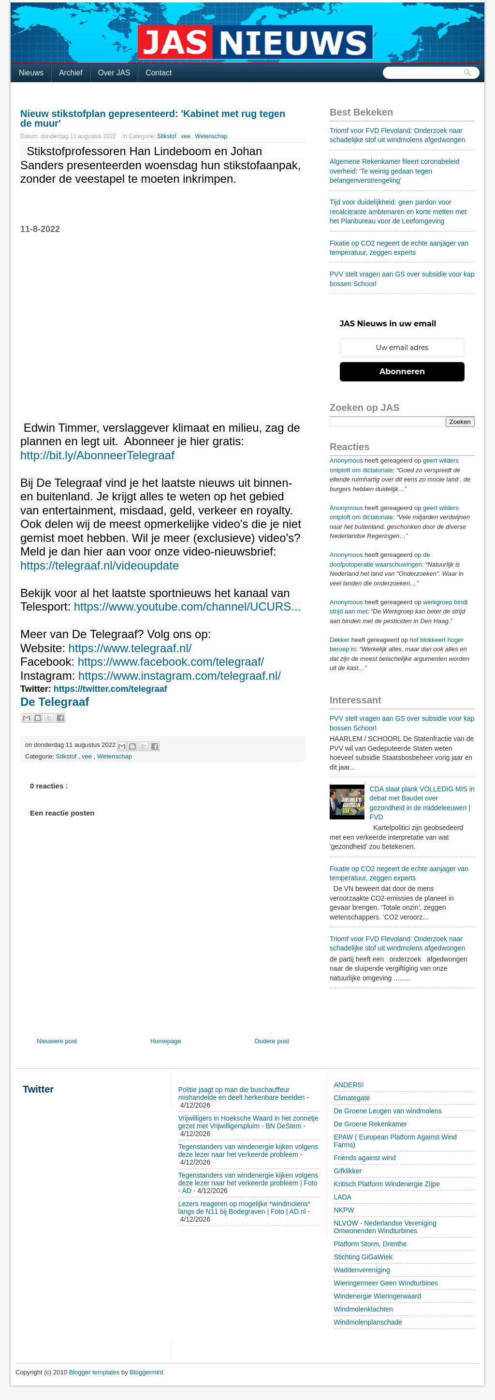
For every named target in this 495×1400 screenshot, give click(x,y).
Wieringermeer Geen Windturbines (386, 1283)
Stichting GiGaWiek (363, 1257)
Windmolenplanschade (368, 1322)
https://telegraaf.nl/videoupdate (99, 565)
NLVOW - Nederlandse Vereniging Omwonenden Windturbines (385, 1227)
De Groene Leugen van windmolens (388, 1111)
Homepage (165, 1041)
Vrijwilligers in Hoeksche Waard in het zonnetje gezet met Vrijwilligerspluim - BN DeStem (248, 1122)
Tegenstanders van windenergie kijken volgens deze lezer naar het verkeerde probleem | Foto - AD (248, 1183)
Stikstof (167, 136)
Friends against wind (365, 1158)
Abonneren (402, 371)
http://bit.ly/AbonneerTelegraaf (97, 455)
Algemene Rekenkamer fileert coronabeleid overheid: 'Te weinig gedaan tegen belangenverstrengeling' (394, 171)
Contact (159, 73)
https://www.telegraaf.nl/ (130, 648)
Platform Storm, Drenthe (370, 1244)
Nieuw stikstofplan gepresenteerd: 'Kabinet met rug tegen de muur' (152, 118)
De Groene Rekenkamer (371, 1124)
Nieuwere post (57, 1041)
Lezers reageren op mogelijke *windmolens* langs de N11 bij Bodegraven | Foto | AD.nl (244, 1207)
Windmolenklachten (363, 1309)
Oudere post (271, 1041)
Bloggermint (146, 1372)
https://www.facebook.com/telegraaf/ (171, 662)
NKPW (344, 1210)
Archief (71, 73)
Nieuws (31, 73)
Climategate (352, 1098)
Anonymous (346, 460)
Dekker (339, 639)
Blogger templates (95, 1372)
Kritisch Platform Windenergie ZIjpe (387, 1184)
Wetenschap (211, 136)
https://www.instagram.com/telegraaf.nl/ (179, 676)
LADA (343, 1197)
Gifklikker (348, 1171)
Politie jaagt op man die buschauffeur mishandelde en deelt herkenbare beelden (241, 1093)
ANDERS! (349, 1085)
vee (186, 136)
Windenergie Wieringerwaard (378, 1296)
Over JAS (114, 73)
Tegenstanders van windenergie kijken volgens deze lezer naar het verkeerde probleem (248, 1150)
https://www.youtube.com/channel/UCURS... (187, 606)
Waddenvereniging (362, 1270)
